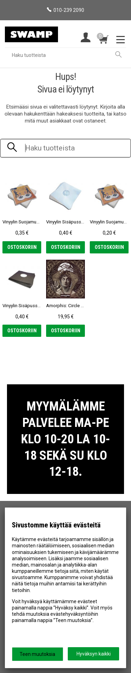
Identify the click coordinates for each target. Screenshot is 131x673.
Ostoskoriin (22, 247)
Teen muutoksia (37, 654)
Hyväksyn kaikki (94, 654)
